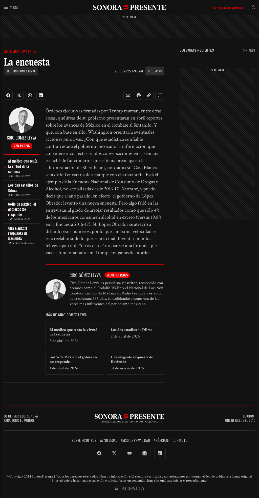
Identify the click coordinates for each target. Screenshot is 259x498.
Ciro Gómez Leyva (20, 71)
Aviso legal (108, 440)
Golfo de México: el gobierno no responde (73, 359)
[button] (128, 95)
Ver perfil (22, 146)
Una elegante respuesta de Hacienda (132, 359)
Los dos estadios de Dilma (132, 329)
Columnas (155, 70)
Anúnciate (161, 440)
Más (249, 50)
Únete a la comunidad (227, 8)
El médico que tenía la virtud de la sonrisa (73, 332)
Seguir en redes (117, 274)
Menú (11, 7)
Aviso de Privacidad (135, 440)
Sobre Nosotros (84, 440)
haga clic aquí (156, 480)
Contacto (179, 440)
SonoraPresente (129, 7)
